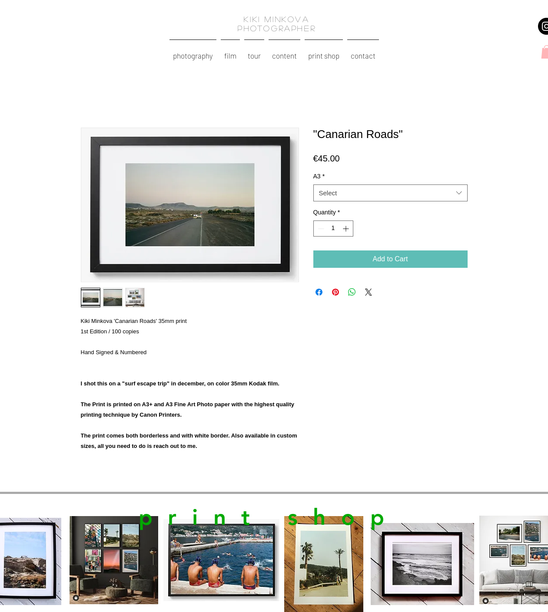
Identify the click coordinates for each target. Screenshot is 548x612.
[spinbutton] (333, 228)
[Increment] (346, 228)
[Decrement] (320, 228)
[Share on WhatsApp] (352, 292)
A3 (319, 176)
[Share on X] (368, 292)
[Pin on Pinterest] (335, 292)
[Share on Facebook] (319, 292)
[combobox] (390, 192)
